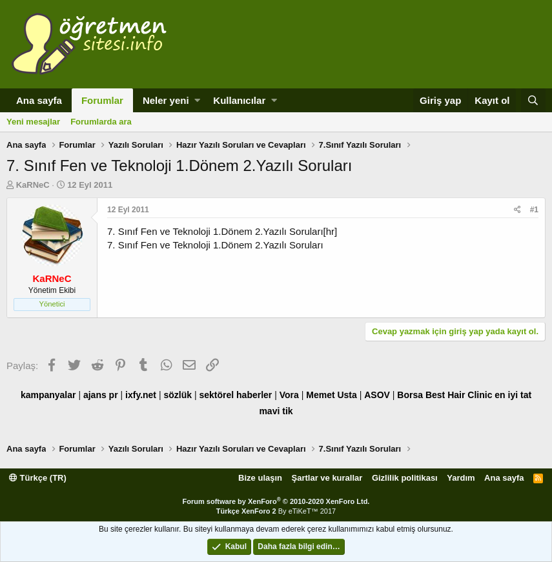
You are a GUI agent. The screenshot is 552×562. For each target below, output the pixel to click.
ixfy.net (140, 395)
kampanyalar (48, 395)
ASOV (377, 395)
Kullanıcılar (239, 100)
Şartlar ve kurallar (327, 478)
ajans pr (100, 395)
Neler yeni (166, 100)
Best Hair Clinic (458, 395)
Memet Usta (331, 395)
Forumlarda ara (101, 121)
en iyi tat (513, 395)
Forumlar (102, 100)
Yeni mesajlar (33, 121)
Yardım (461, 478)
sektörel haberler (235, 395)
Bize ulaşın (260, 478)
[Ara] (533, 100)
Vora (289, 395)
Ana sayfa (39, 100)
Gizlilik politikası (405, 478)
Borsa (410, 395)
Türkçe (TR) (37, 478)
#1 (534, 209)
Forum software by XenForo (276, 501)
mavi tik (275, 411)
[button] (197, 100)
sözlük (177, 395)
